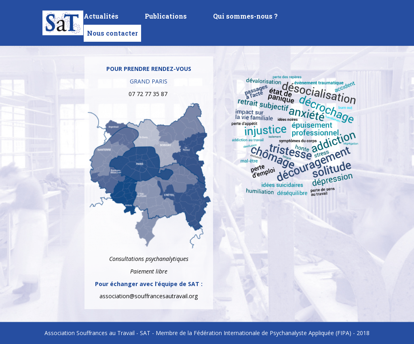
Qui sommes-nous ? (245, 16)
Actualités (101, 16)
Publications (166, 16)
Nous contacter (112, 33)
